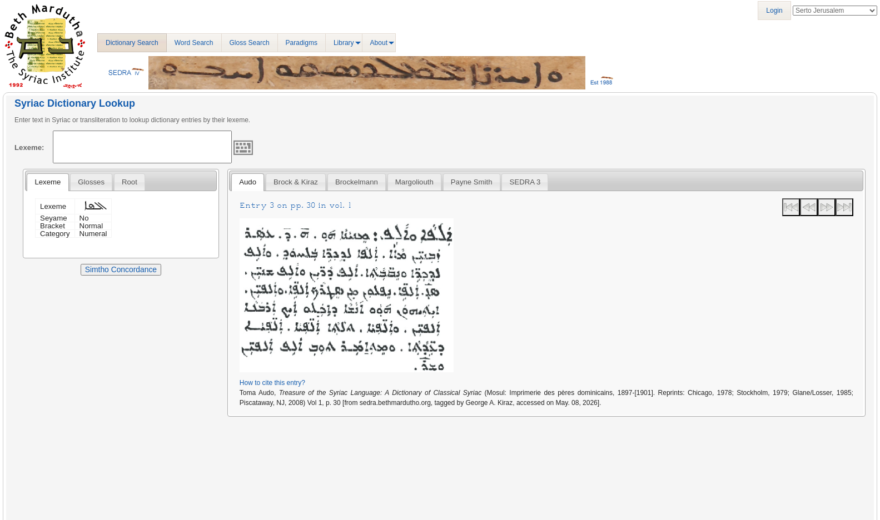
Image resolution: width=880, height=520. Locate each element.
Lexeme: (29, 147)
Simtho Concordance (121, 269)
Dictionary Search (132, 43)
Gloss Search (250, 43)
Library (344, 43)
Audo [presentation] (247, 182)
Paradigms (301, 43)
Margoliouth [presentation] (414, 182)
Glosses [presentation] (91, 182)
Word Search (194, 43)
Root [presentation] (129, 182)
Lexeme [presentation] (47, 182)
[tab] (47, 182)
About (378, 43)
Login (774, 10)
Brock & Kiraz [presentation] (296, 182)
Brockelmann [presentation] (356, 182)
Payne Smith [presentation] (472, 182)
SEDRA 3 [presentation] (525, 182)
